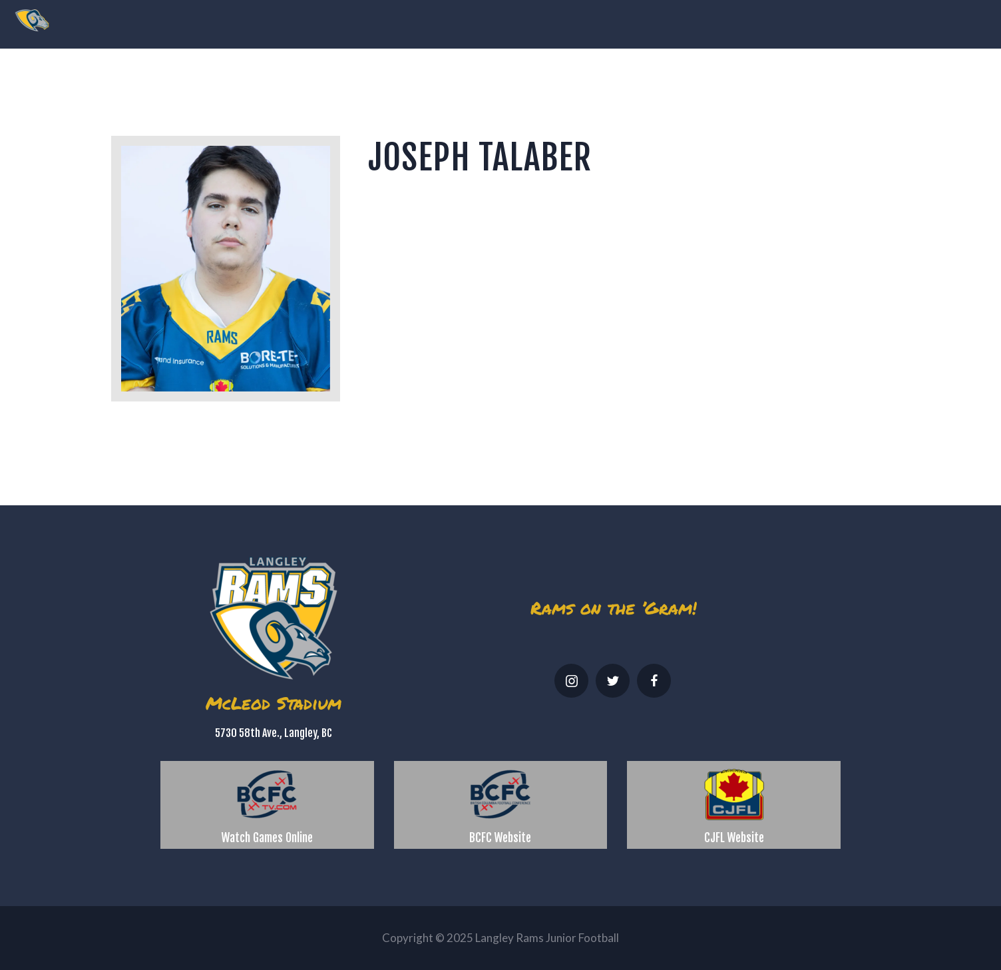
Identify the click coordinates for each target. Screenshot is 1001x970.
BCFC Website (500, 837)
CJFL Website (734, 837)
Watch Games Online (267, 837)
